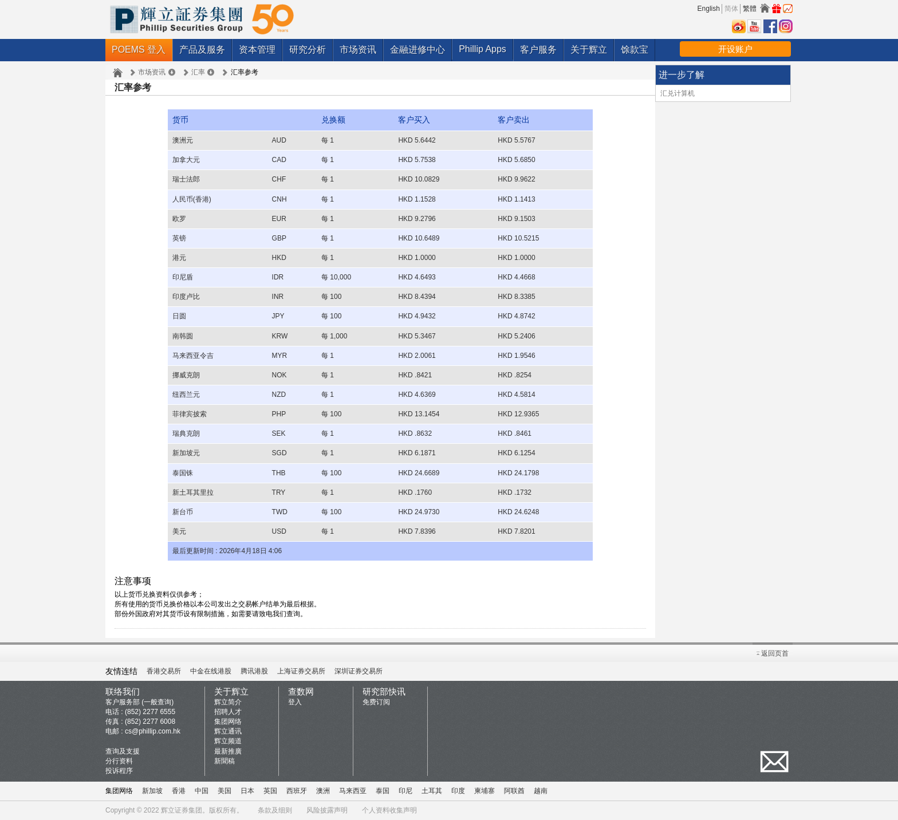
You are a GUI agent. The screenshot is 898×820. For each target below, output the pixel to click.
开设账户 (735, 49)
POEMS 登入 (139, 49)
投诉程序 (119, 771)
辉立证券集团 (181, 810)
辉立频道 (228, 741)
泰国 (382, 791)
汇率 (198, 72)
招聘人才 (228, 712)
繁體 (750, 9)
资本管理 (257, 49)
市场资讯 (358, 49)
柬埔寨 (484, 791)
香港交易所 (164, 671)
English (709, 9)
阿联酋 (514, 791)
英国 (270, 791)
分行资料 (119, 761)
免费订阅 (376, 702)
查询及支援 (122, 751)
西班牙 (296, 791)
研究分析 (307, 49)
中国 (201, 791)
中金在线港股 (210, 671)
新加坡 (152, 791)
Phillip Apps (482, 49)
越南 (541, 791)
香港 (179, 791)
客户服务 (538, 49)
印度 (458, 791)
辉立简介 (228, 702)
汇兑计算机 (677, 93)
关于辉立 (588, 49)
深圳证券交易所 (358, 671)
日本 (247, 791)
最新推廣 (228, 751)
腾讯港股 (254, 671)
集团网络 (228, 722)
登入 (295, 702)
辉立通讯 (228, 731)
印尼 (405, 791)
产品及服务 (202, 49)
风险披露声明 (327, 810)
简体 (731, 9)
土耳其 (432, 791)
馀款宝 (634, 49)
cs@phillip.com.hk (152, 731)
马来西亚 (353, 791)
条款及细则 (275, 810)
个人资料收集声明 (389, 810)
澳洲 (323, 791)
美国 (224, 791)
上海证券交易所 (301, 671)
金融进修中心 (417, 49)
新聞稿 (224, 761)
